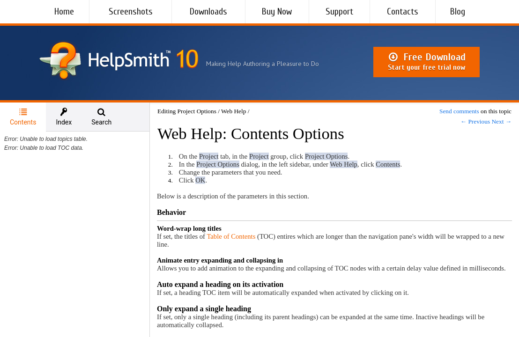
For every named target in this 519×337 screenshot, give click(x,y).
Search (101, 117)
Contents (23, 117)
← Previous (475, 121)
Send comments (459, 111)
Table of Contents (231, 236)
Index (64, 117)
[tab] (23, 117)
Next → (501, 121)
